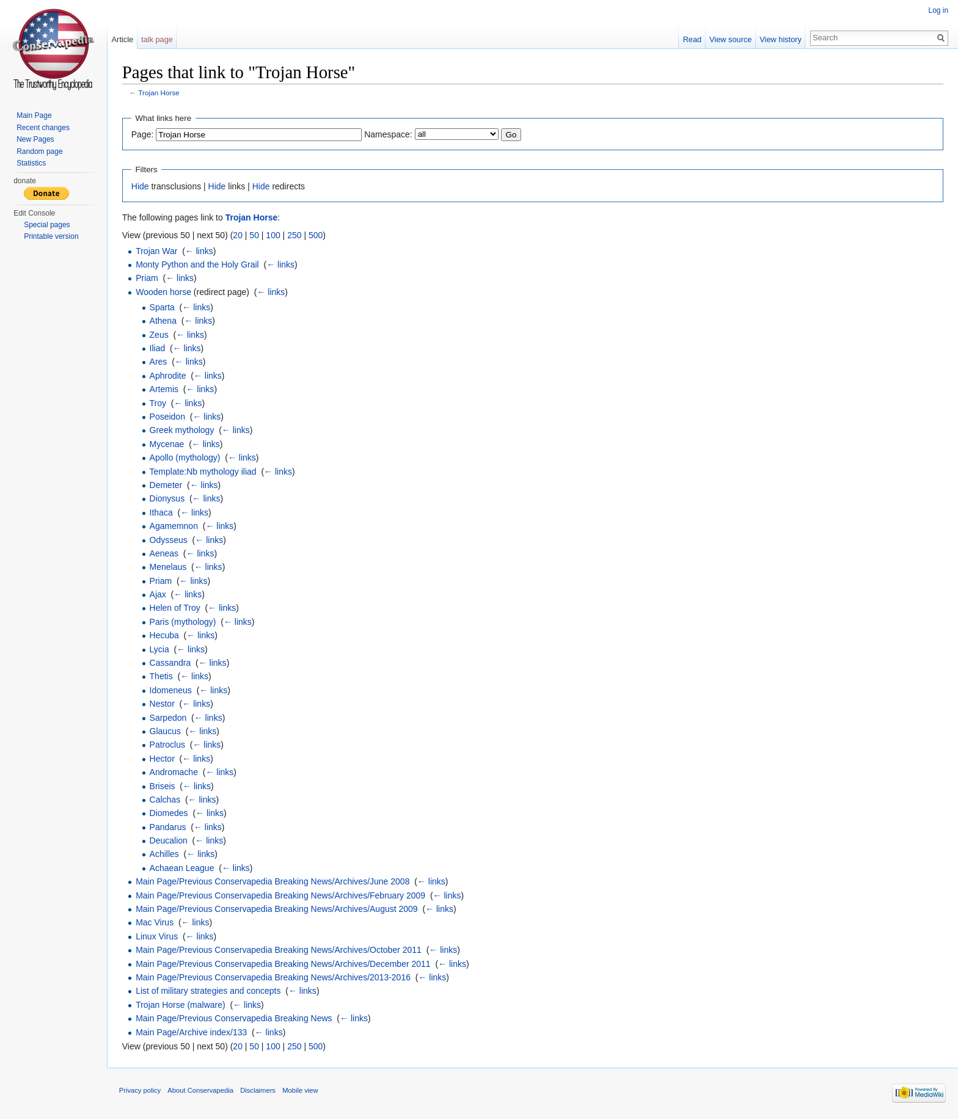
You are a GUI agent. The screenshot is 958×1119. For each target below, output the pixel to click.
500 (316, 235)
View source (730, 39)
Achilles (165, 854)
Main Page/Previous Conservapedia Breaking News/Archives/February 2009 (281, 895)
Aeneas (164, 553)
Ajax (158, 594)
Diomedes (169, 813)
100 (274, 235)
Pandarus (168, 827)
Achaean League (182, 868)
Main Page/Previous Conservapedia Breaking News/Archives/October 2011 (279, 950)
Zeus (159, 335)
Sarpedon (169, 718)
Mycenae (167, 444)
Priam (147, 278)
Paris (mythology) (183, 622)
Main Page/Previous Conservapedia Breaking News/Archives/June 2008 (273, 881)
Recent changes (43, 127)
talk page (158, 39)
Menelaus (169, 567)
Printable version (51, 236)
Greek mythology (182, 431)
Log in (938, 10)
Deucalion (169, 840)
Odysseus (169, 540)
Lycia (160, 649)
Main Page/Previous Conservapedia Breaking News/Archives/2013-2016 (273, 977)
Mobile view (300, 1091)
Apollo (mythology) (185, 457)
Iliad (158, 348)
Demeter (166, 485)
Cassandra (171, 663)
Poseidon (168, 416)
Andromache (174, 772)
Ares (159, 362)
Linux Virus (157, 936)
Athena (163, 321)
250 (295, 235)
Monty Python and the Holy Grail (198, 264)
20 (239, 235)
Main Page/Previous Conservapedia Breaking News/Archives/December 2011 (283, 964)
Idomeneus (171, 690)
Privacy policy (140, 1091)
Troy (158, 403)
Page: (143, 134)
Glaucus (165, 731)
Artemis (164, 389)
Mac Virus (155, 923)
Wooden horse (164, 292)
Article (123, 39)
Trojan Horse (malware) (181, 1005)
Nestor (162, 704)
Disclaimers (258, 1091)
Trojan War (157, 251)
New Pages (35, 139)
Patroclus (168, 745)
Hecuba (165, 635)
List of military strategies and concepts (208, 991)
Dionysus (168, 499)
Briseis (163, 786)
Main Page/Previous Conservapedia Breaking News (234, 1018)
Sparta (162, 307)
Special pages (47, 225)
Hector (162, 759)
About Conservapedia (202, 1091)
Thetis (162, 677)
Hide (141, 186)
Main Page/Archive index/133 (191, 1032)
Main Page (33, 115)
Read (691, 39)
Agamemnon (174, 526)
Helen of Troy (175, 608)
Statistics (31, 163)
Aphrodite (168, 376)
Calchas (165, 799)
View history (780, 39)
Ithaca (162, 512)
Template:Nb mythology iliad (203, 471)
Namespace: (389, 134)
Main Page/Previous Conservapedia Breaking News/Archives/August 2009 (277, 909)
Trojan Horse (159, 93)
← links (200, 251)
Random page (39, 151)
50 (255, 235)
